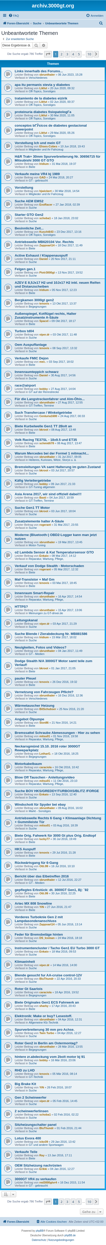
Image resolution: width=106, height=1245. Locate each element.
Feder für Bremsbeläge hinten (39, 934)
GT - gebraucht (38, 180)
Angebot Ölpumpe (29, 719)
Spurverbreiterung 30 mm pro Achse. (45, 1029)
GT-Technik (36, 1076)
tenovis (44, 303)
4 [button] (73, 54)
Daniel (43, 258)
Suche (33, 207)
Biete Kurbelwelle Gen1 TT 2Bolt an (43, 426)
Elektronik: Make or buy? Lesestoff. (43, 1016)
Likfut (43, 88)
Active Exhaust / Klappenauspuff (41, 255)
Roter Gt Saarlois (29, 989)
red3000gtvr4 (48, 1182)
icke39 (43, 1141)
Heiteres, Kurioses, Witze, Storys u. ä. (52, 459)
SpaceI (43, 320)
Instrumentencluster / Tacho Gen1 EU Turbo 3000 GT (57, 948)
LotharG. (45, 753)
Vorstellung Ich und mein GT (38, 143)
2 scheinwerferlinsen (31, 1111)
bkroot (43, 429)
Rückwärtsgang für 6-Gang (36, 863)
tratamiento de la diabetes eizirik (41, 98)
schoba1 (45, 218)
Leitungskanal (26, 620)
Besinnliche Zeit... (29, 228)
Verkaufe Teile (26, 1152)
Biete (32, 166)
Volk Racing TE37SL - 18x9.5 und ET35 (46, 440)
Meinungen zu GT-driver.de (46, 613)
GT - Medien (36, 653)
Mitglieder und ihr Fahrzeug (46, 149)
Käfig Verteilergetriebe (33, 480)
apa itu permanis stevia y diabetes (42, 85)
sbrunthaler (47, 74)
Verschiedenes (38, 77)
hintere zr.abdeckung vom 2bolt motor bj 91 (50, 1057)
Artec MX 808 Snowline (33, 903)
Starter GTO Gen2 (29, 215)
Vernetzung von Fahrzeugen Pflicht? (44, 692)
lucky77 (44, 839)
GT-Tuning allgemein (42, 487)
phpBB (40, 1230)
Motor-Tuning (37, 545)
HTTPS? (21, 607)
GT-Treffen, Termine (41, 405)
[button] (48, 54)
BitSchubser (47, 709)
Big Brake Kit (25, 1084)
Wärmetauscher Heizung (34, 705)
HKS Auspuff (25, 849)
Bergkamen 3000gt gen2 (34, 300)
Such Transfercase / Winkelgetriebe (43, 412)
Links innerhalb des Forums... (39, 71)
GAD (42, 177)
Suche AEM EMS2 (29, 201)
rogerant (45, 524)
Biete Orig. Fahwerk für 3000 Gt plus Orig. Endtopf (55, 835)
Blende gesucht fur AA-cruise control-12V (48, 975)
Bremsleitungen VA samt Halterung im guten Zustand (58, 467)
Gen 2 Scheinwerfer (30, 1097)
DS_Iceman (46, 937)
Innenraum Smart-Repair (34, 593)
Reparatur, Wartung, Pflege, (46, 558)
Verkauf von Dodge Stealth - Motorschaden (49, 566)
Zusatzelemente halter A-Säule (39, 521)
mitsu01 (44, 736)
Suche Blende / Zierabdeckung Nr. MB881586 (51, 634)
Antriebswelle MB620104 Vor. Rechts (44, 242)
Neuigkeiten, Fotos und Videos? (41, 647)
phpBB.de (70, 1235)
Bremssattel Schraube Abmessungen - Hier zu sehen (57, 733)
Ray (41, 1155)
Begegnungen (37, 306)
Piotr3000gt (47, 272)
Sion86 (43, 722)
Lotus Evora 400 (28, 1138)
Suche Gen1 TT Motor (32, 508)
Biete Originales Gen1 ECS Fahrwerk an (47, 1002)
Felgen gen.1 (25, 269)
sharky (43, 1005)
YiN (41, 906)
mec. (42, 361)
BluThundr (46, 978)
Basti (42, 497)
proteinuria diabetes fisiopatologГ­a (43, 112)
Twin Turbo (46, 1033)
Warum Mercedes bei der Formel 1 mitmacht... (52, 453)
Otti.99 (43, 866)
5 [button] (79, 54)
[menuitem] (14, 16)
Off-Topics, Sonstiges (42, 91)
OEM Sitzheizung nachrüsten (38, 1165)
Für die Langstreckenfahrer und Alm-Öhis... (50, 399)
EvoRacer (45, 204)
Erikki (43, 1168)
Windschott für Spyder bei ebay (40, 804)
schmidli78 (46, 443)
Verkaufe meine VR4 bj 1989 (37, 174)
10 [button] (89, 54)
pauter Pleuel (25, 678)
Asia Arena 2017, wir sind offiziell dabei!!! (48, 494)
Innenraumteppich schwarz (37, 372)
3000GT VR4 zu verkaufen (35, 1179)
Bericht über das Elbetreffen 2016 (42, 876)
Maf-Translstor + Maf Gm (34, 579)
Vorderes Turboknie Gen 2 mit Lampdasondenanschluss (39, 919)
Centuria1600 (48, 416)
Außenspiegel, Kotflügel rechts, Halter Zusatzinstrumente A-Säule (45, 315)
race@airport (25, 385)
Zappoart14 (46, 245)
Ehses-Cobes (48, 146)
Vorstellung (24, 187)
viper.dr (44, 334)
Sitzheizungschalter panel (35, 1125)
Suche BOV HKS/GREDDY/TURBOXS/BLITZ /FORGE (57, 791)
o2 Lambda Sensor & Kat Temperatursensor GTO (54, 552)
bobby (43, 388)
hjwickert (45, 191)
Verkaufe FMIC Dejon (31, 358)
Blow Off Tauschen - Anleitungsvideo (45, 777)
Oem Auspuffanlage (31, 345)
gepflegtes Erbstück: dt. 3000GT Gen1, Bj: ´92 (51, 890)
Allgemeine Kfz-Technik (43, 1022)
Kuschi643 (46, 231)
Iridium (44, 163)
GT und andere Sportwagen (46, 1144)
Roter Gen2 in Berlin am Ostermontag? (46, 1043)
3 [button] (67, 54)
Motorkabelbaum (28, 764)
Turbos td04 (24, 331)
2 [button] (61, 54)
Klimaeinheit (25, 962)
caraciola (45, 767)
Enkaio (43, 555)
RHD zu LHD (25, 1070)
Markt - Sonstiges (40, 811)
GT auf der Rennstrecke (44, 391)
